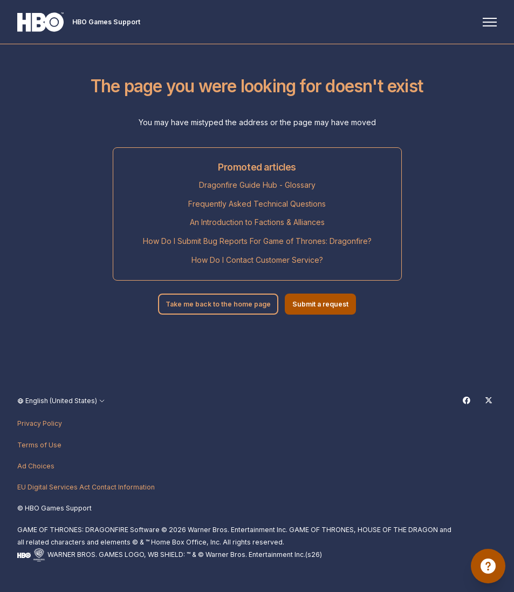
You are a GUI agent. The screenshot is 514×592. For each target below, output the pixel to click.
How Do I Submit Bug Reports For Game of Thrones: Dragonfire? (257, 241)
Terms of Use (39, 445)
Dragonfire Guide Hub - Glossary (257, 184)
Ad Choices (35, 466)
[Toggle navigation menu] (489, 22)
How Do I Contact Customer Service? (257, 259)
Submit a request (320, 304)
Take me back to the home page (218, 304)
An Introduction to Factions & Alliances (257, 222)
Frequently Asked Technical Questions (257, 203)
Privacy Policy (39, 423)
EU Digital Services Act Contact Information (86, 487)
